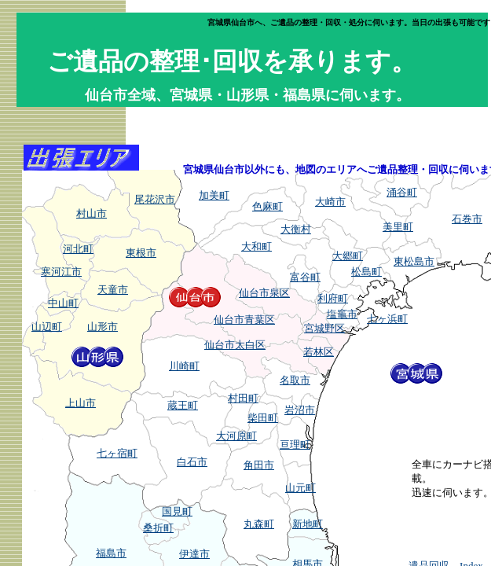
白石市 (192, 462)
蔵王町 (182, 405)
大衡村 (295, 229)
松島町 (366, 271)
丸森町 (259, 524)
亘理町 (295, 444)
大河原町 (236, 436)
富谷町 (305, 277)
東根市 (141, 253)
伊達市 (194, 554)
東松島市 (414, 261)
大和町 (256, 246)
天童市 (112, 290)
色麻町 (267, 206)
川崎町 (184, 366)
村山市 (91, 213)
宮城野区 (324, 328)
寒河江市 (61, 271)
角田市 (259, 465)
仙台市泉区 (264, 293)
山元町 (300, 488)
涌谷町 (402, 192)
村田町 (243, 398)
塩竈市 (342, 314)
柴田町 (262, 418)
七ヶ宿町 (117, 453)
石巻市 (467, 219)
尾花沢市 (154, 199)
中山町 (63, 303)
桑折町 (158, 528)
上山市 (80, 403)
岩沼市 (299, 410)
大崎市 (330, 202)
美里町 (398, 227)
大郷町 (347, 256)
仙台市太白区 (235, 345)
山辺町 (46, 327)
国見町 (177, 511)
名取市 (295, 380)
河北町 (78, 249)
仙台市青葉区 (244, 319)
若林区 (318, 352)
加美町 (214, 195)
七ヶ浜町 (387, 319)
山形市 (102, 327)
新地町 (307, 524)
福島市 (111, 553)
